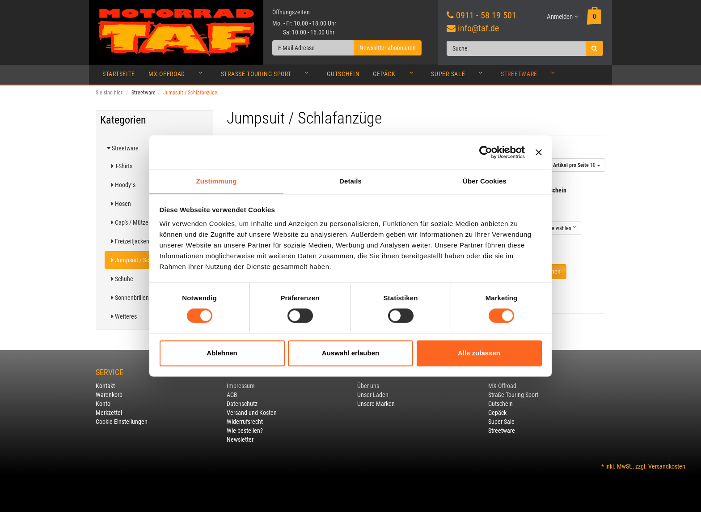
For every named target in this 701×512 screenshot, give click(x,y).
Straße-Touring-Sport (267, 76)
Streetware (530, 76)
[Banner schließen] (539, 152)
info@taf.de (478, 28)
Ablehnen (222, 353)
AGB (232, 394)
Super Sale (459, 76)
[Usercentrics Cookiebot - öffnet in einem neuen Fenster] (486, 152)
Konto (103, 403)
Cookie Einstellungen (122, 421)
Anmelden (563, 17)
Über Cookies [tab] (485, 181)
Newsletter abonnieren (387, 47)
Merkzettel (109, 412)
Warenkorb (109, 394)
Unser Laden (373, 394)
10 (576, 165)
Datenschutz (242, 403)
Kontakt (105, 385)
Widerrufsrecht (245, 421)
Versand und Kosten (252, 412)
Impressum (241, 385)
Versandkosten (666, 466)
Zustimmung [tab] (216, 181)
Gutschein (343, 73)
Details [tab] (350, 181)
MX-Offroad (177, 76)
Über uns (368, 385)
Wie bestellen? (245, 430)
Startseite (118, 73)
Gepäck (395, 76)
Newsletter (240, 439)
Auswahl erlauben (350, 353)
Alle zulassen (479, 353)
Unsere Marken (376, 403)
